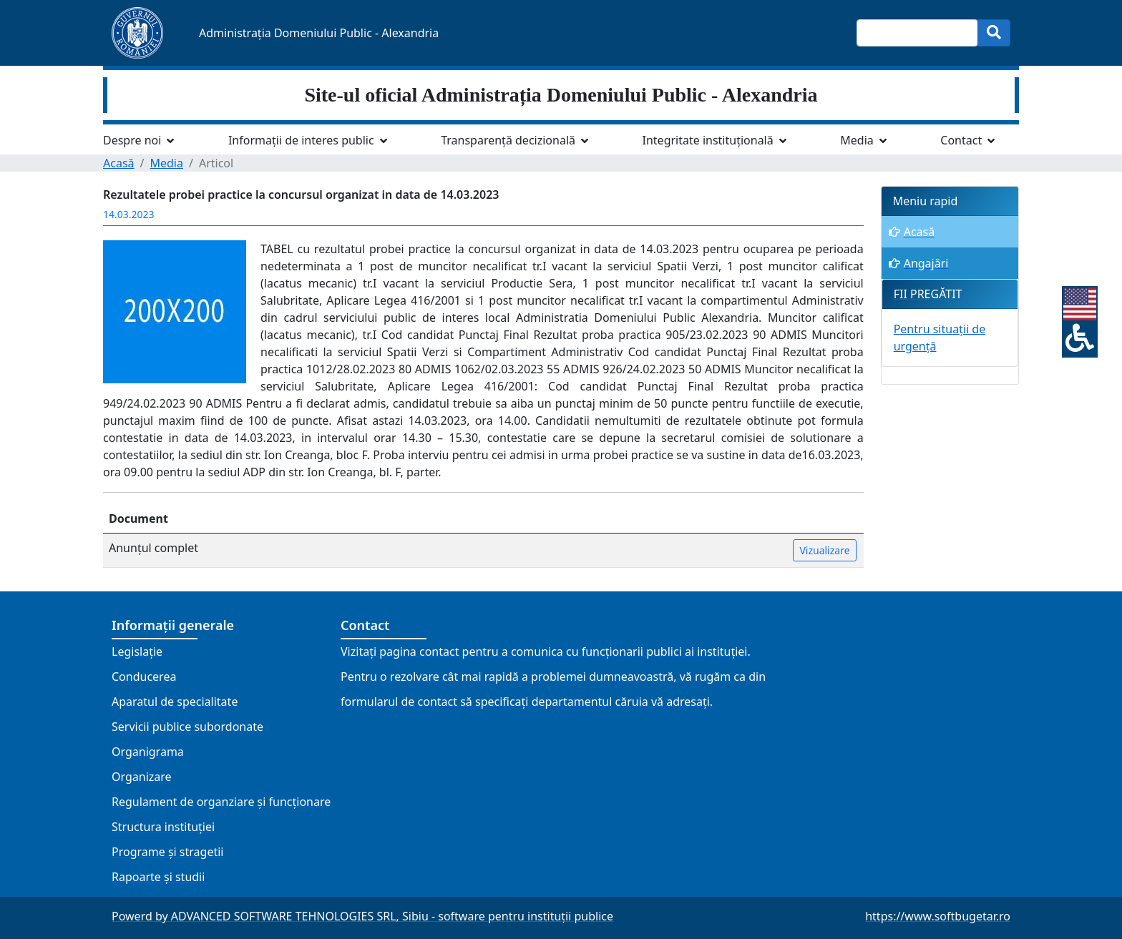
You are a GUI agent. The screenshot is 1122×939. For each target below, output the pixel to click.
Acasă (119, 163)
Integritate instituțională (708, 140)
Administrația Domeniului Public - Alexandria (319, 33)
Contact (961, 140)
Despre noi (132, 140)
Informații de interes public (301, 140)
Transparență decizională (508, 140)
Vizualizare (824, 550)
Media (856, 140)
